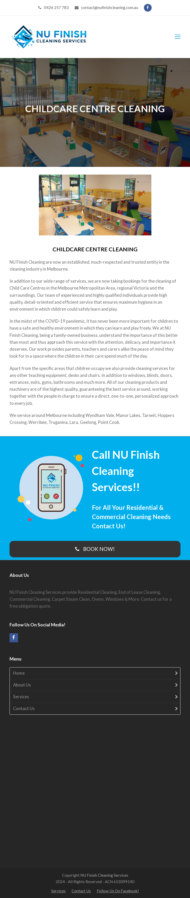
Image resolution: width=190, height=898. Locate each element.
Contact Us (24, 708)
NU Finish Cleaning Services (104, 875)
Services (21, 696)
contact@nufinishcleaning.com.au (109, 7)
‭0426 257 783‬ (56, 7)
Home (19, 673)
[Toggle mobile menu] (177, 37)
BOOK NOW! (95, 549)
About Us (22, 684)
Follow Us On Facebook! (118, 891)
